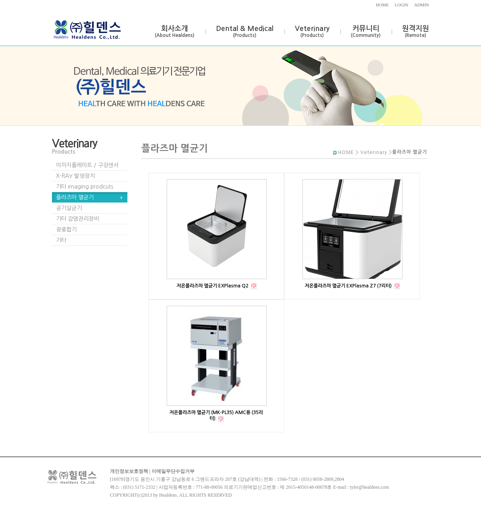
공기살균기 (69, 208)
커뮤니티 (366, 31)
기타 (61, 240)
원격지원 (415, 31)
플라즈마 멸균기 (75, 197)
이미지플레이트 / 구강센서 (87, 165)
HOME (382, 4)
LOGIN (401, 4)
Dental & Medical (244, 31)
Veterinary (312, 31)
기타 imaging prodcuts (84, 186)
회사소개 (174, 31)
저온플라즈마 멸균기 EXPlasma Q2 (213, 285)
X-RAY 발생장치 (75, 176)
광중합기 (66, 229)
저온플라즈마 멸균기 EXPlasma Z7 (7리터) (349, 285)
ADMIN (421, 4)
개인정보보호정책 (129, 471)
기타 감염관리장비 (77, 219)
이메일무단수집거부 (173, 471)
